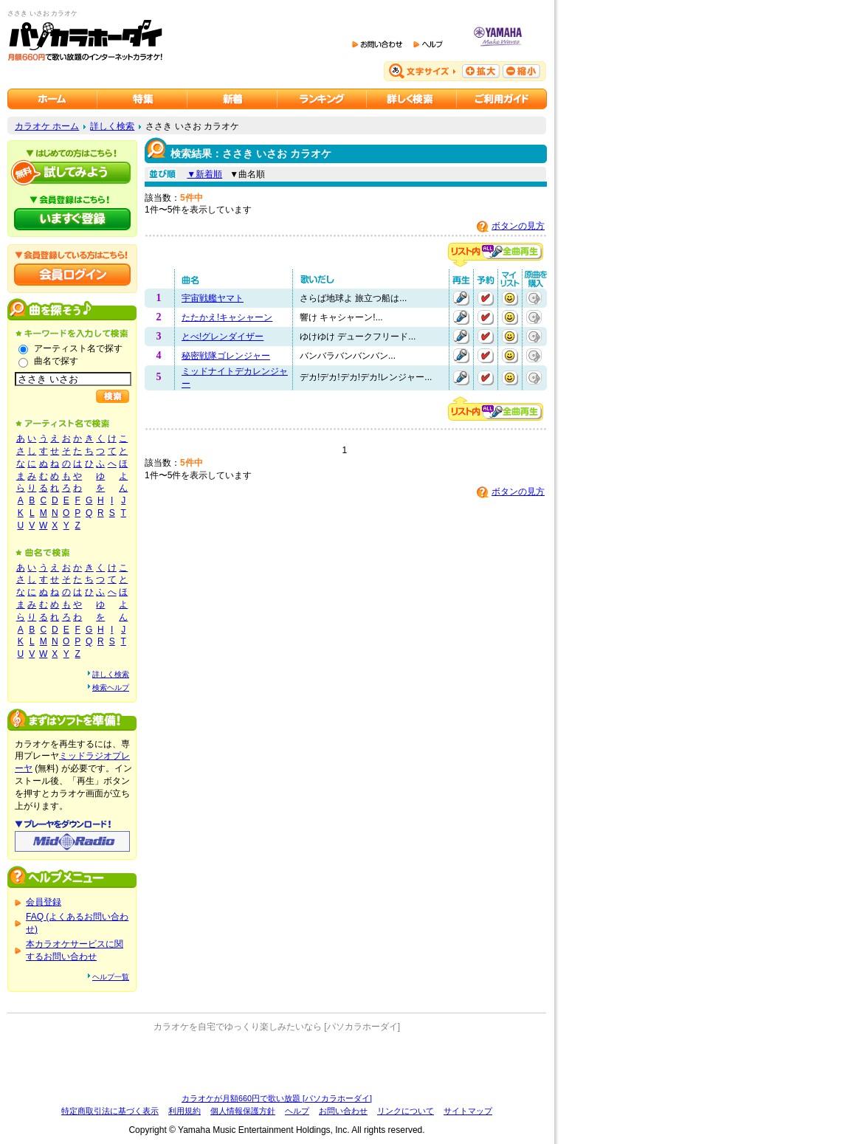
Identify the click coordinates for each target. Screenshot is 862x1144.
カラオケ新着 (232, 99)
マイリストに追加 (510, 298)
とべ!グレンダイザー (222, 336)
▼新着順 (204, 174)
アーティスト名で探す (78, 348)
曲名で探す (56, 361)
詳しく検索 (112, 126)
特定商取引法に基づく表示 (110, 1110)
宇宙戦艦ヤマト (213, 298)
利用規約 (184, 1110)
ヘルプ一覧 (110, 977)
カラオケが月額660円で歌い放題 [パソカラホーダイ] (277, 1098)
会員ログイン (72, 274)
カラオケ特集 (142, 99)
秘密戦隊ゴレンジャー (226, 356)
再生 (461, 298)
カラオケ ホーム (47, 126)
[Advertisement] (276, 1063)
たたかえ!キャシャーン (227, 317)
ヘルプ (297, 1110)
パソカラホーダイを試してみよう (72, 173)
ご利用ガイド (502, 99)
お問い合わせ (343, 1110)
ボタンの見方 (518, 226)
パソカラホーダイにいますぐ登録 (72, 219)
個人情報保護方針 (242, 1110)
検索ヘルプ (110, 687)
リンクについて (405, 1110)
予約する (485, 298)
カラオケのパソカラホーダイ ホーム (52, 99)
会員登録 (43, 902)
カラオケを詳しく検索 (412, 99)
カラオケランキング (322, 99)
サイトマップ (468, 1110)
